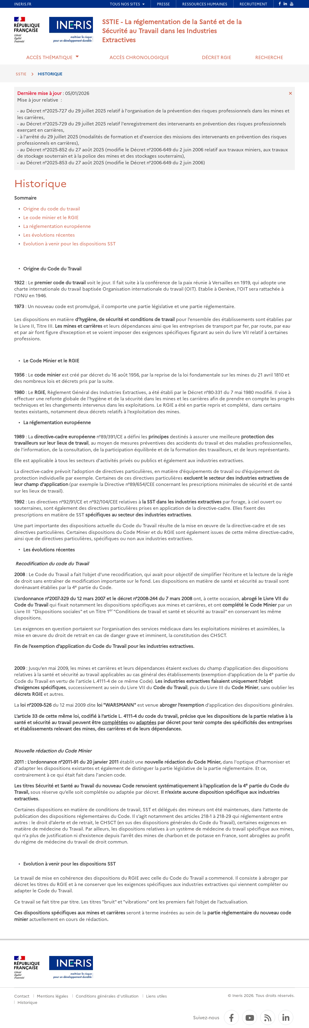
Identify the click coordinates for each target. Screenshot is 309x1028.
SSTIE (21, 73)
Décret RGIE (216, 57)
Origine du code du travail (51, 208)
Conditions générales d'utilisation (107, 995)
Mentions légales (52, 995)
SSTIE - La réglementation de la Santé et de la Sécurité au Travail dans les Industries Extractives (172, 30)
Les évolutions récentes (49, 235)
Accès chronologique (139, 57)
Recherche (269, 57)
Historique (27, 1002)
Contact (21, 995)
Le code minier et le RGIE (50, 217)
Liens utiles (156, 995)
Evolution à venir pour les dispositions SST (69, 243)
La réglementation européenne (57, 226)
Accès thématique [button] (49, 57)
